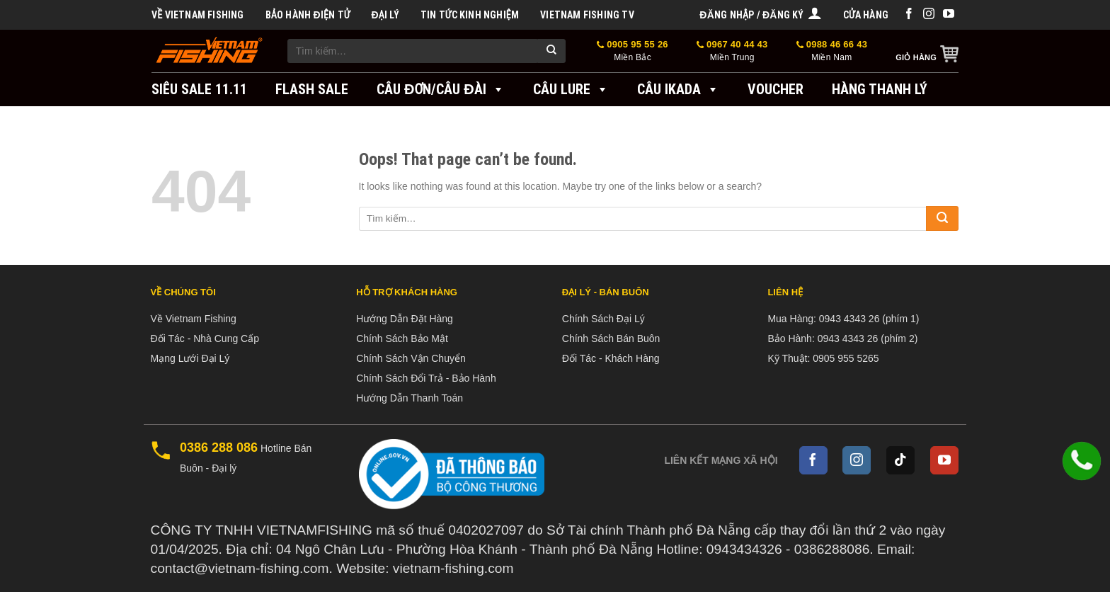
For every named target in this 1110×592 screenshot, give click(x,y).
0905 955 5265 (846, 358)
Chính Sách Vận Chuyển (411, 358)
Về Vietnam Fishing (197, 15)
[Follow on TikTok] (900, 460)
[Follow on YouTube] (948, 14)
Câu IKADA (678, 89)
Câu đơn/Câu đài (441, 89)
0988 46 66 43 (832, 51)
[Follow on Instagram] (928, 14)
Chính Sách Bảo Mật (402, 338)
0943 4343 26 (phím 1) (869, 318)
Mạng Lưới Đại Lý (190, 358)
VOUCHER (775, 89)
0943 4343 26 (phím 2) (868, 338)
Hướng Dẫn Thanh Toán (409, 398)
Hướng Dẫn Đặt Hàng (404, 318)
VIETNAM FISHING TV (587, 15)
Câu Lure (571, 89)
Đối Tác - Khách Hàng (611, 358)
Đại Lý (385, 15)
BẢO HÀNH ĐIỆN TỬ (307, 15)
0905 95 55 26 (632, 51)
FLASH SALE (311, 89)
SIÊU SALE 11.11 (199, 89)
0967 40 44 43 (732, 51)
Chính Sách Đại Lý (603, 318)
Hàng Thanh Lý (879, 89)
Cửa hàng (865, 15)
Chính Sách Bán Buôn (611, 338)
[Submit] (551, 51)
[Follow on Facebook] (909, 14)
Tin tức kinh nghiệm (469, 15)
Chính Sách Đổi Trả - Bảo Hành (426, 378)
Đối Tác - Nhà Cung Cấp (205, 338)
